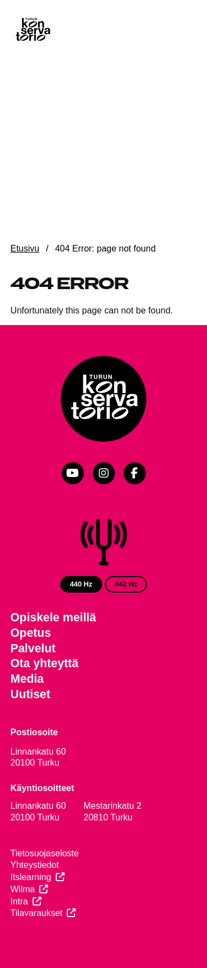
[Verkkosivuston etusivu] (32, 30)
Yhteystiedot (34, 865)
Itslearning (30, 877)
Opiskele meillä (53, 617)
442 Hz (126, 584)
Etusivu (24, 248)
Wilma (22, 889)
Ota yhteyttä (44, 663)
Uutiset (30, 694)
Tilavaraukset (36, 913)
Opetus (30, 633)
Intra (19, 901)
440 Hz (81, 584)
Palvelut (33, 648)
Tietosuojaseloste (44, 853)
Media (27, 679)
